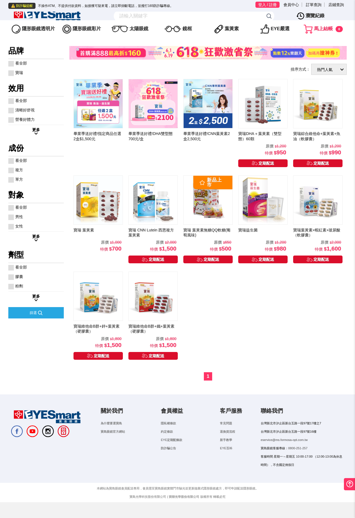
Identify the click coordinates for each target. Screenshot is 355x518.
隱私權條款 (168, 435)
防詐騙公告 (168, 459)
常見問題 (226, 435)
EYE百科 (226, 459)
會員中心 (291, 4)
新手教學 (226, 451)
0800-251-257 (298, 459)
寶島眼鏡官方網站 (113, 443)
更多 (36, 141)
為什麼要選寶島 (111, 435)
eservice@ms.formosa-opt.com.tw (284, 451)
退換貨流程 (227, 443)
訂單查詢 (313, 4)
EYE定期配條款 (171, 451)
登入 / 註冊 (267, 4)
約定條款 (167, 443)
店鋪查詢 (336, 4)
